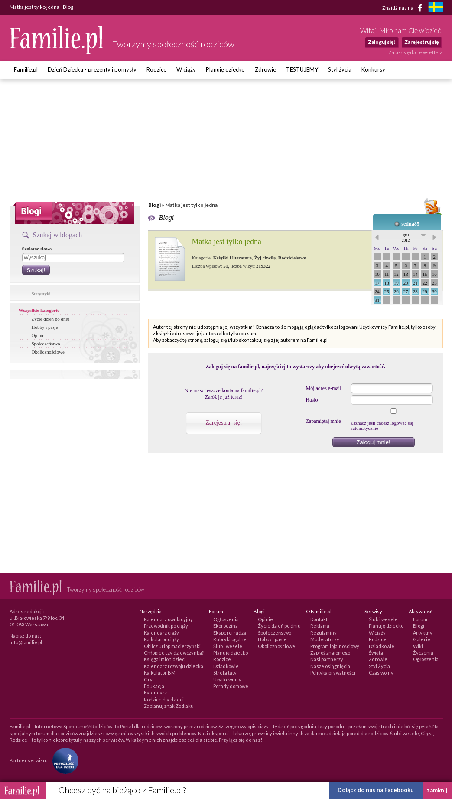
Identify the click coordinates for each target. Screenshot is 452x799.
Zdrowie (265, 69)
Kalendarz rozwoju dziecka (173, 666)
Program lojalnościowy (334, 646)
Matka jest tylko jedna (226, 241)
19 (396, 282)
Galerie (421, 639)
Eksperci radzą (229, 632)
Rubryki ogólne (230, 639)
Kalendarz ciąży (161, 632)
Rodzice (156, 69)
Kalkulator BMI (160, 672)
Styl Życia (379, 666)
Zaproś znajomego (330, 652)
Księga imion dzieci (165, 659)
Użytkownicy (227, 679)
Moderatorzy (324, 639)
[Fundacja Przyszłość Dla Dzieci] (63, 760)
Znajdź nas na (403, 8)
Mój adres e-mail (323, 388)
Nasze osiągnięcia (330, 666)
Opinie (38, 335)
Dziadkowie (226, 666)
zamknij (437, 790)
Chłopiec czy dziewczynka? (174, 652)
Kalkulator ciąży (161, 639)
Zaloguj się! (381, 42)
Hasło (312, 400)
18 (386, 282)
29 (425, 291)
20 (405, 282)
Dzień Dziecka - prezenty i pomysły (92, 69)
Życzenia (423, 652)
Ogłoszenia (226, 619)
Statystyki (41, 293)
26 (396, 291)
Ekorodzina (225, 626)
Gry (148, 679)
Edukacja (154, 686)
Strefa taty (225, 672)
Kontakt (319, 619)
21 (415, 282)
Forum (420, 619)
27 (405, 291)
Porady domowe (230, 686)
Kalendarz (155, 692)
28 (415, 291)
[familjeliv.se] (435, 8)
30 (434, 291)
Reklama (319, 626)
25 (386, 291)
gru (406, 237)
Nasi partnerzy (326, 659)
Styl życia (339, 69)
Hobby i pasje (45, 327)
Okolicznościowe (48, 351)
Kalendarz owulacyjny (168, 619)
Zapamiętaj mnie (323, 421)
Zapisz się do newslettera (415, 52)
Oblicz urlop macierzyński (172, 646)
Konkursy (373, 69)
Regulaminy (323, 632)
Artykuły (422, 632)
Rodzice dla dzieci (164, 699)
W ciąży (186, 69)
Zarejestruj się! (223, 422)
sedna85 (410, 224)
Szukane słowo (37, 248)
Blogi (154, 205)
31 (377, 300)
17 (377, 282)
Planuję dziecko (225, 69)
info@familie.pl (26, 642)
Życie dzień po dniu (51, 318)
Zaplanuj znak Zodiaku (169, 706)
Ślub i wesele (227, 646)
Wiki (418, 646)
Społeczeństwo (46, 343)
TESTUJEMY (302, 69)
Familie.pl (26, 69)
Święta (376, 652)
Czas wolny (381, 672)
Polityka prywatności (332, 672)
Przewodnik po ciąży (166, 626)
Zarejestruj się (421, 42)
